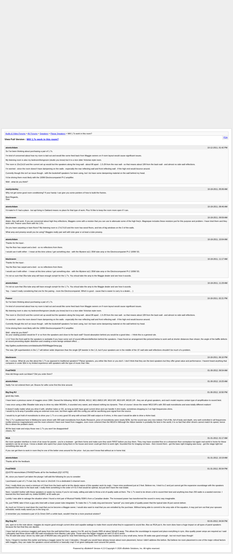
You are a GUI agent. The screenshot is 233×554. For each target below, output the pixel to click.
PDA (225, 137)
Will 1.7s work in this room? (43, 139)
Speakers (44, 133)
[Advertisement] (116, 9)
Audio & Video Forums (15, 133)
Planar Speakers (58, 133)
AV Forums (32, 133)
